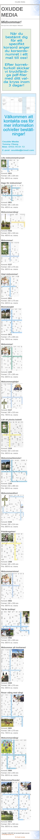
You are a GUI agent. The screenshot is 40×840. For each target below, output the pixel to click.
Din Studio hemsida (20, 837)
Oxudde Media (20, 2)
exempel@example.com (8, 834)
